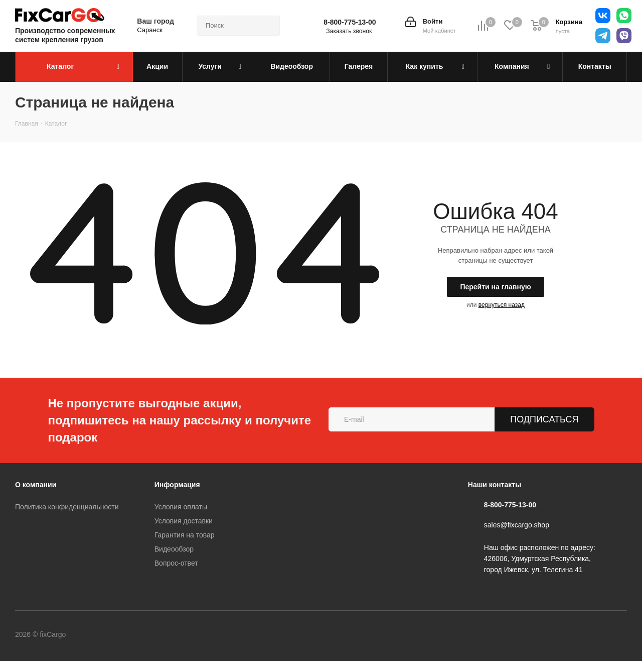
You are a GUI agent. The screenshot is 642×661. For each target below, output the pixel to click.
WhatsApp (208, 635)
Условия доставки (183, 521)
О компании (35, 485)
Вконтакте (107, 635)
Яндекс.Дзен (233, 635)
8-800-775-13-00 (350, 22)
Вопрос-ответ (176, 563)
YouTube (157, 635)
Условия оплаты (180, 507)
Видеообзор (174, 549)
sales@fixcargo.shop (516, 525)
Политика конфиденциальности (67, 507)
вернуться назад (501, 304)
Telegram (132, 635)
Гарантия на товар (184, 535)
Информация (177, 485)
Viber (183, 635)
